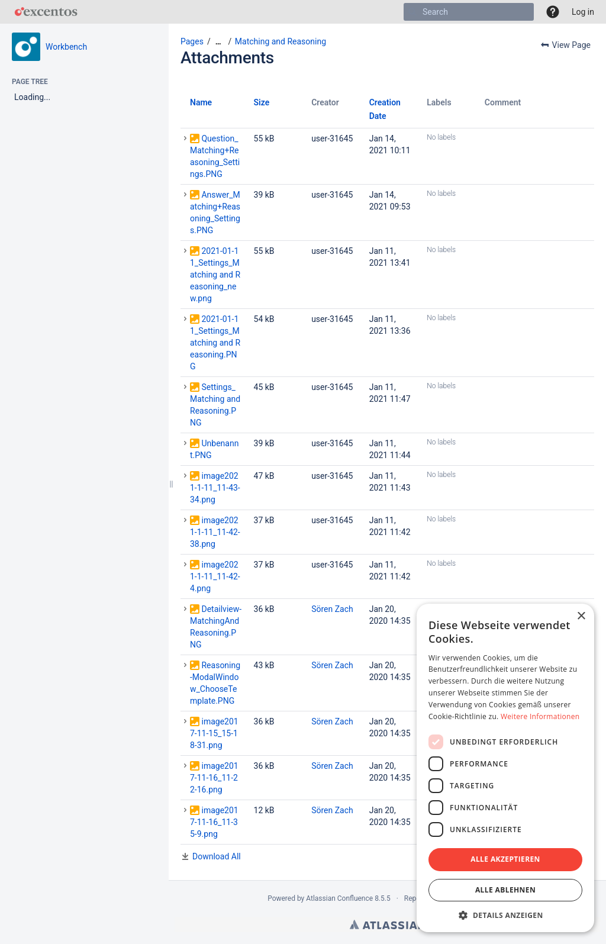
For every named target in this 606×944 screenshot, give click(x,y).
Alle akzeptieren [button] (505, 859)
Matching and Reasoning (280, 41)
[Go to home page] (46, 12)
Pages (192, 41)
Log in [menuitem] (583, 12)
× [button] (580, 616)
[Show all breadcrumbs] (218, 42)
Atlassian (387, 924)
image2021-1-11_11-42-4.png (215, 576)
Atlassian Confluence (339, 898)
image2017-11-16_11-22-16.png (214, 777)
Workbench (66, 46)
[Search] (412, 12)
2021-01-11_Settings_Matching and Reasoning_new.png (215, 274)
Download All (216, 856)
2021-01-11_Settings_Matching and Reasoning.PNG (215, 342)
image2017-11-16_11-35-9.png (214, 822)
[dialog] (505, 768)
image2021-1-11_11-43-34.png (215, 487)
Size (262, 102)
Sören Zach (332, 609)
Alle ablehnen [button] (505, 890)
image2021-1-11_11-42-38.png (215, 532)
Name (201, 102)
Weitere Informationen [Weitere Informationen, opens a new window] (540, 716)
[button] (553, 12)
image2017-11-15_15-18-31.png (214, 733)
